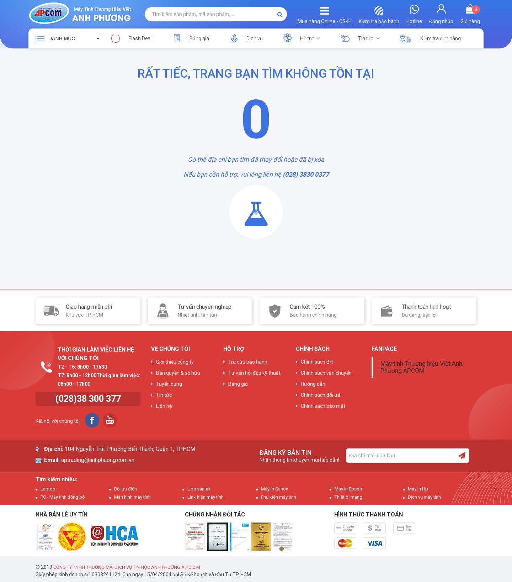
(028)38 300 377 (88, 399)
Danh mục (61, 38)
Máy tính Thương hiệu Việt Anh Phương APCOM (421, 367)
